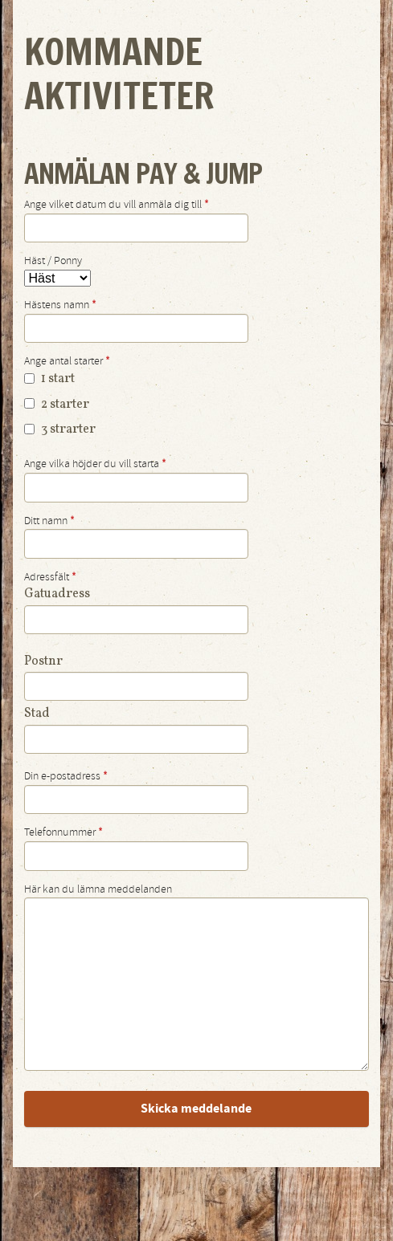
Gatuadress (57, 594)
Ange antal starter (67, 361)
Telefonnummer (63, 832)
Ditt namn (49, 521)
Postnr (43, 661)
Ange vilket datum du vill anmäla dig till (116, 204)
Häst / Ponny (53, 260)
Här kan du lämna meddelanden (98, 889)
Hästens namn (60, 305)
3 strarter (60, 429)
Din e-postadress (66, 776)
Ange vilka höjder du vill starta (95, 464)
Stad (37, 713)
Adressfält (50, 577)
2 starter (56, 404)
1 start (49, 379)
